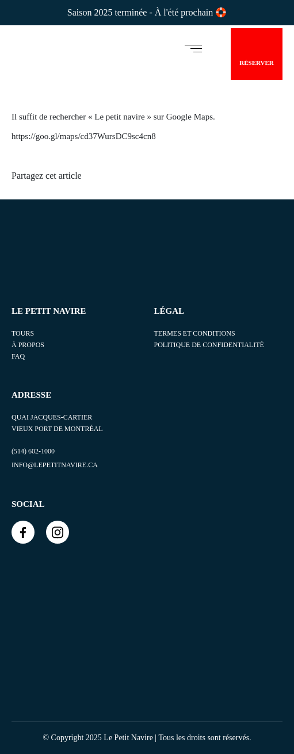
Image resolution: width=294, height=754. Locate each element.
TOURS (23, 333)
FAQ (18, 356)
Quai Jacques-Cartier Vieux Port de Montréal (57, 423)
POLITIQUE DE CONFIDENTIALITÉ (209, 345)
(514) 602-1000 (33, 451)
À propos (28, 345)
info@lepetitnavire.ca (55, 465)
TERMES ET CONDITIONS (194, 333)
